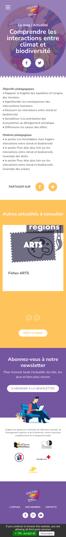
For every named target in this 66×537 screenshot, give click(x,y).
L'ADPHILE (14, 507)
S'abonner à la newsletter (33, 388)
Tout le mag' (33, 333)
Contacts (51, 507)
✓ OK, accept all (25, 533)
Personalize (47, 533)
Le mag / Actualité (33, 25)
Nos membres (32, 507)
